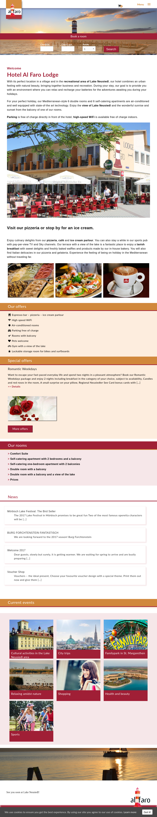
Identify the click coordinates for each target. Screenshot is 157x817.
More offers (20, 429)
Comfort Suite (19, 453)
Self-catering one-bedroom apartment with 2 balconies (46, 464)
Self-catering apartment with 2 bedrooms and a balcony (46, 458)
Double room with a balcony (28, 469)
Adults (86, 44)
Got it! (147, 812)
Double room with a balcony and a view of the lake (43, 474)
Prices (14, 479)
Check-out (66, 44)
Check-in (44, 44)
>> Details (14, 386)
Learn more (130, 812)
